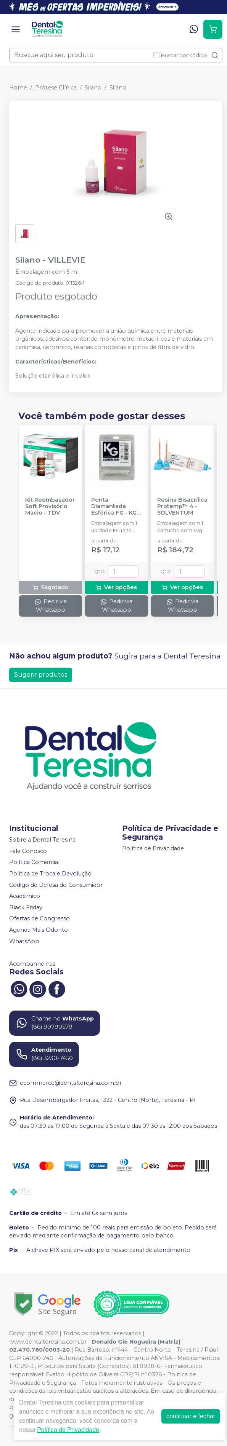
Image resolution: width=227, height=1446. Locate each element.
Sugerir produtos (40, 674)
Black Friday (25, 907)
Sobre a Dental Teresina (42, 839)
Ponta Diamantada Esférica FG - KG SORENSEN (114, 507)
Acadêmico (24, 896)
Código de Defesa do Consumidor (56, 885)
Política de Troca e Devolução (50, 873)
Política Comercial (34, 862)
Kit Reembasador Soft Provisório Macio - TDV (50, 507)
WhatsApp (24, 941)
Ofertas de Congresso (39, 918)
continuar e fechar (190, 1416)
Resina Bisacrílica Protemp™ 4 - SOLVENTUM (182, 507)
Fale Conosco (28, 851)
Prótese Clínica (56, 87)
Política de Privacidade (153, 848)
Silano (93, 87)
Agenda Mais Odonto (38, 929)
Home (18, 87)
